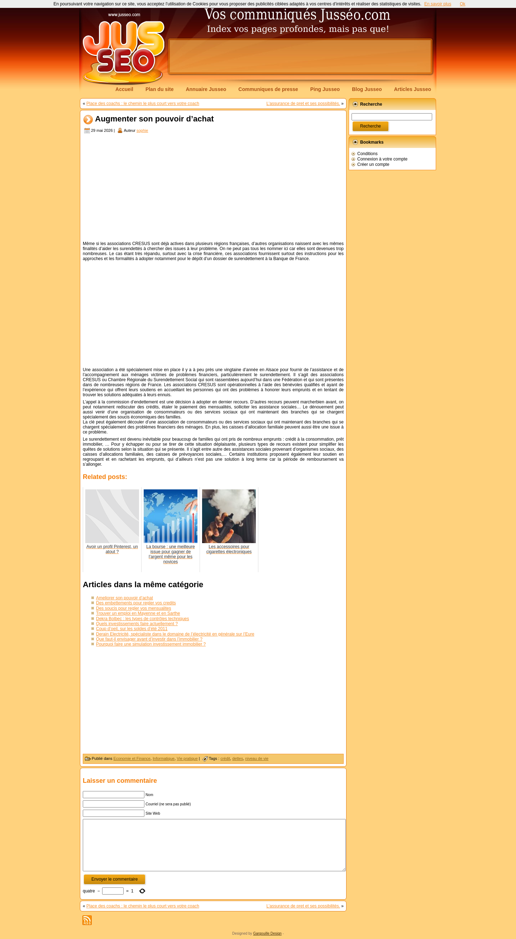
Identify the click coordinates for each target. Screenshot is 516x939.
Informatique (164, 758)
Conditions (367, 153)
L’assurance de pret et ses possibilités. (303, 103)
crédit (225, 758)
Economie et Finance (132, 758)
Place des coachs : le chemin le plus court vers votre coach (142, 103)
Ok (462, 3)
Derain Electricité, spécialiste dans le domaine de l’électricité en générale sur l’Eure (175, 634)
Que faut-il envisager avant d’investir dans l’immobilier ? (149, 639)
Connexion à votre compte (382, 159)
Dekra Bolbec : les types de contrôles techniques (142, 618)
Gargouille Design (267, 933)
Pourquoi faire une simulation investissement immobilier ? (151, 644)
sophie (142, 130)
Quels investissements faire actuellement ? (137, 623)
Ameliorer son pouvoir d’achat (124, 597)
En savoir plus (437, 3)
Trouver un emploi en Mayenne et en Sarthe (138, 613)
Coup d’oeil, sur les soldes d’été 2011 (131, 628)
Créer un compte (373, 164)
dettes (237, 758)
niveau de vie (256, 758)
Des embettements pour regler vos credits (136, 602)
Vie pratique (187, 758)
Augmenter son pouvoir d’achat (154, 119)
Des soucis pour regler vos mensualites (133, 608)
